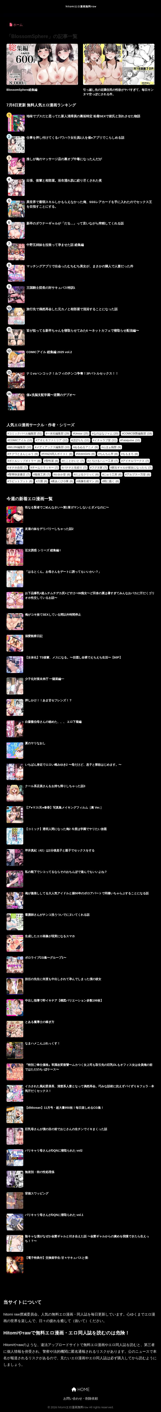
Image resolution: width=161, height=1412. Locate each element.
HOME (80, 1389)
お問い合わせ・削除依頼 (80, 1398)
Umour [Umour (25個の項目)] (81, 433)
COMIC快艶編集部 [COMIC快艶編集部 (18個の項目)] (137, 433)
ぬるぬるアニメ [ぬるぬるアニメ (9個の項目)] (86, 447)
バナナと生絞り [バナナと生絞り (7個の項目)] (75, 467)
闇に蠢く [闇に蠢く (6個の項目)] (111, 481)
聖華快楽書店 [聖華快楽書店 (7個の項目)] (19, 474)
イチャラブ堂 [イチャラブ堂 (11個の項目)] (105, 440)
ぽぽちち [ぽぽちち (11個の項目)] (81, 440)
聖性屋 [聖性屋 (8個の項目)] (52, 460)
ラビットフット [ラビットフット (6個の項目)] (20, 481)
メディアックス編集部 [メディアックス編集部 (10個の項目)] (53, 447)
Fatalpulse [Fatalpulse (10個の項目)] (131, 440)
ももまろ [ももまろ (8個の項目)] (130, 453)
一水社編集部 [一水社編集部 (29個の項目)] (58, 433)
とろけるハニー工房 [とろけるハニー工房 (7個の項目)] (103, 460)
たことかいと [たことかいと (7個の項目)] (73, 460)
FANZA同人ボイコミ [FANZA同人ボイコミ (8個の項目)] (58, 453)
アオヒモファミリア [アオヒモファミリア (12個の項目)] (52, 440)
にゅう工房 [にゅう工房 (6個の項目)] (113, 474)
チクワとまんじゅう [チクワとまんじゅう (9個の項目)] (23, 453)
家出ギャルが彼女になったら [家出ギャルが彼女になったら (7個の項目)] (132, 467)
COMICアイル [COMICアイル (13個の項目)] (20, 440)
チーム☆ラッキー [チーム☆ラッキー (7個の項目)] (45, 467)
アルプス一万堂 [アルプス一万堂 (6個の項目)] (138, 474)
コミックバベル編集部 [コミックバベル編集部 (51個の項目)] (25, 433)
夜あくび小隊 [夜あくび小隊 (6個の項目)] (62, 481)
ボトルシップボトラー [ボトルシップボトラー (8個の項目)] (25, 460)
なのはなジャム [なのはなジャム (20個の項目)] (105, 433)
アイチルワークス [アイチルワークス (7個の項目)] (136, 460)
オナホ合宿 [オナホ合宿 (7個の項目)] (18, 467)
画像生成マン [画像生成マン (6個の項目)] (88, 481)
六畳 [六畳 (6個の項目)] (42, 481)
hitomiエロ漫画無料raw (81, 6)
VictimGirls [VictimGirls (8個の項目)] (86, 453)
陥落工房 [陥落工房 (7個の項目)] (42, 474)
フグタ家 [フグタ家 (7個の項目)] (99, 467)
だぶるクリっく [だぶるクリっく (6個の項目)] (87, 474)
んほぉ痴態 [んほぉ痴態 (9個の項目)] (112, 447)
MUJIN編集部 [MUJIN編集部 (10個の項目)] (20, 447)
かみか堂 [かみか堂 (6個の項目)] (62, 474)
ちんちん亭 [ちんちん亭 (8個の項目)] (109, 453)
